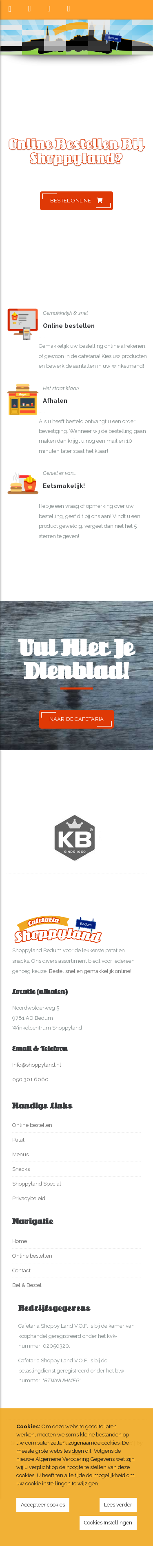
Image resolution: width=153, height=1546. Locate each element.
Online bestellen (32, 1125)
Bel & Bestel (27, 1285)
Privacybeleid (28, 1198)
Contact (21, 1270)
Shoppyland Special (36, 1184)
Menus (20, 1154)
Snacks (21, 1169)
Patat (18, 1140)
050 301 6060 (30, 1079)
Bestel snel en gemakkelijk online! (90, 971)
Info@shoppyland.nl (36, 1065)
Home (19, 1241)
